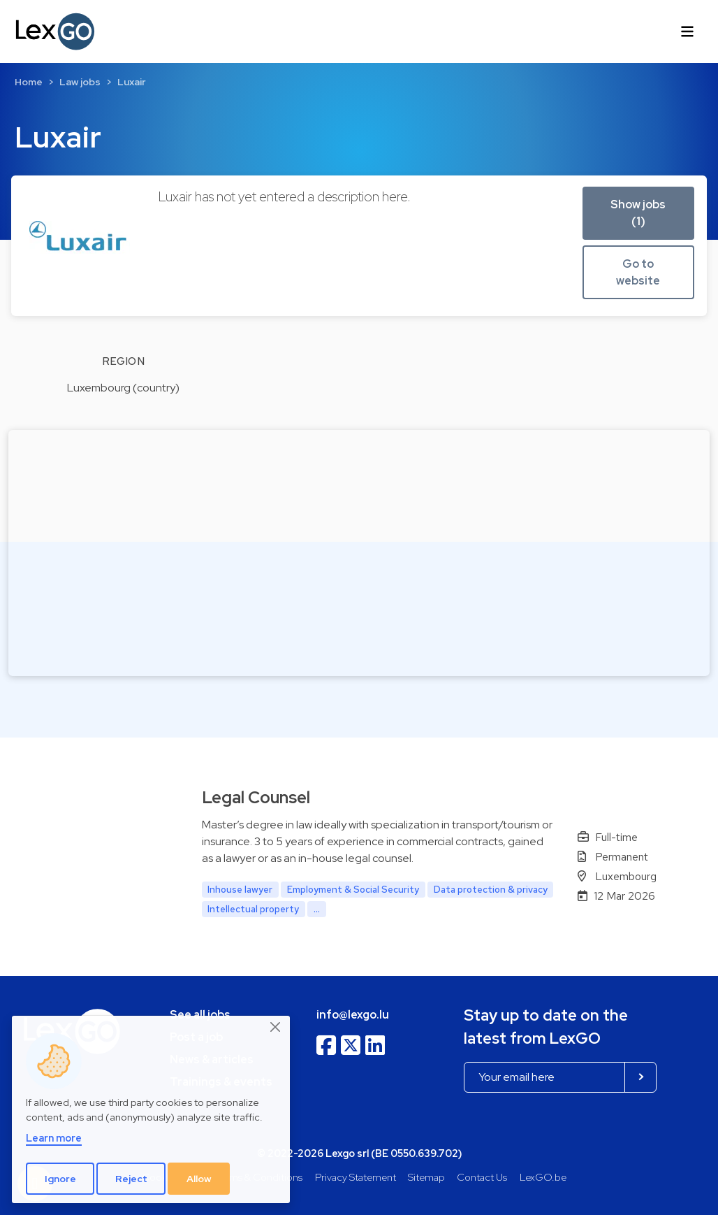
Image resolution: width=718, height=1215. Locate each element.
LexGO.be (543, 1177)
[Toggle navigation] (687, 31)
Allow (199, 1178)
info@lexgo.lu (352, 1014)
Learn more (54, 1137)
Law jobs (80, 82)
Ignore (60, 1178)
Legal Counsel (256, 797)
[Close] (275, 1027)
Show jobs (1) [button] (638, 213)
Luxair (131, 82)
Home (29, 82)
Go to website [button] (638, 272)
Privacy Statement (355, 1177)
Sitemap (426, 1177)
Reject (131, 1178)
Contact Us (482, 1177)
